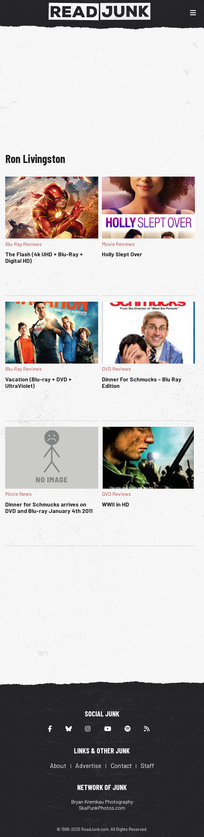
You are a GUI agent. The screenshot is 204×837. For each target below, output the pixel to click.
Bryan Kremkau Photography (102, 801)
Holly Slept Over (122, 254)
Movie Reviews (118, 244)
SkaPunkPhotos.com (102, 808)
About (58, 765)
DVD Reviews (116, 369)
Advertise (88, 765)
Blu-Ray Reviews (23, 244)
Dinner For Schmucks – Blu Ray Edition (141, 382)
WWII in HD (115, 504)
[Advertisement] (104, 86)
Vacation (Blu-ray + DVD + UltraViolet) (38, 382)
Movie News (18, 494)
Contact (121, 765)
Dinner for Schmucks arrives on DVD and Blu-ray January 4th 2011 (48, 507)
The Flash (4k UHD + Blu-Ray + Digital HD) (44, 257)
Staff (147, 765)
